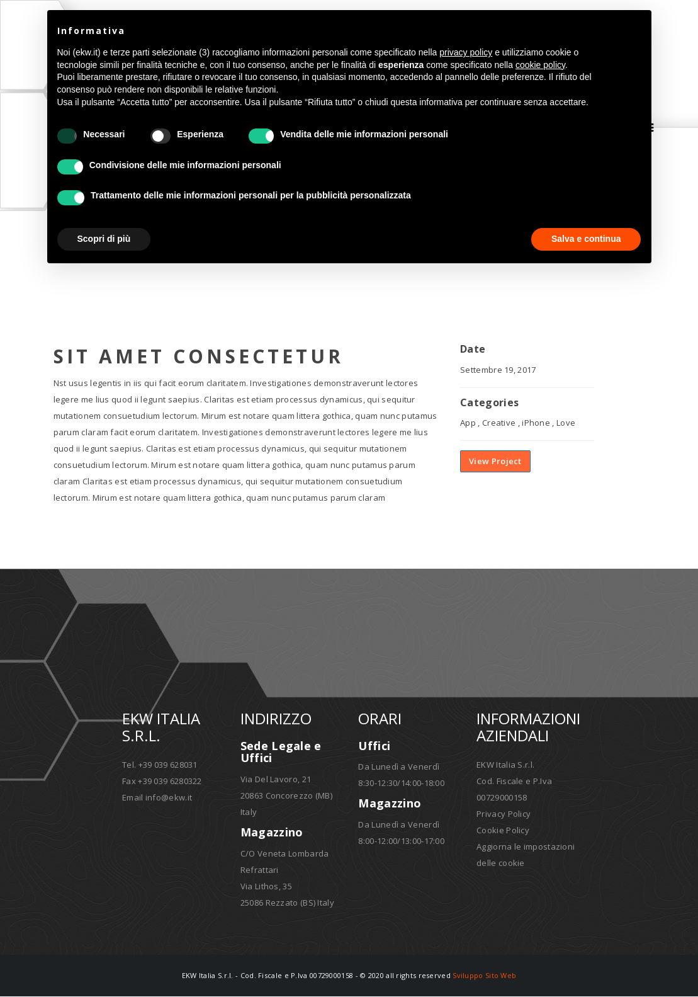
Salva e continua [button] (586, 239)
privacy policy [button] (465, 52)
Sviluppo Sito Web (484, 976)
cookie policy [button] (540, 65)
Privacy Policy (503, 814)
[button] (635, 30)
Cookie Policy (502, 830)
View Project (495, 462)
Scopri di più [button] (104, 239)
